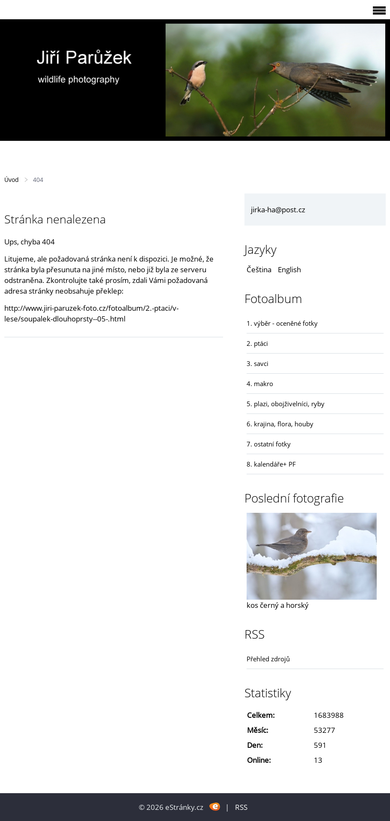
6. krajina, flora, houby (280, 423)
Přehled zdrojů (268, 658)
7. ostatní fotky (269, 444)
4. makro (260, 383)
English (289, 269)
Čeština (259, 269)
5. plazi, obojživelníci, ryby (286, 403)
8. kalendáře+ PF (271, 464)
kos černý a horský (278, 605)
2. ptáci (257, 343)
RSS (241, 807)
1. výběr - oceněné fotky (282, 323)
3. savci (257, 363)
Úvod (11, 180)
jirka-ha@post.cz (278, 209)
